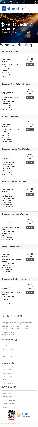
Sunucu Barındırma (8, 360)
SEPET (17, 2)
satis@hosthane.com (8, 334)
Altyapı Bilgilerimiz (8, 404)
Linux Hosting (7, 346)
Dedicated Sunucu (8, 356)
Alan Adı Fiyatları (8, 376)
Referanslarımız (7, 397)
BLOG (5, 2)
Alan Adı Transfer (8, 373)
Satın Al (30, 65)
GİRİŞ (29, 2)
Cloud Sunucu (7, 353)
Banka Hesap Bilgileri (9, 400)
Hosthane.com (14, 423)
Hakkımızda (6, 393)
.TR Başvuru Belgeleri (9, 380)
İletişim (5, 407)
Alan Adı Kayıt (7, 369)
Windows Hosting (8, 349)
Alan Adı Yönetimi (8, 383)
